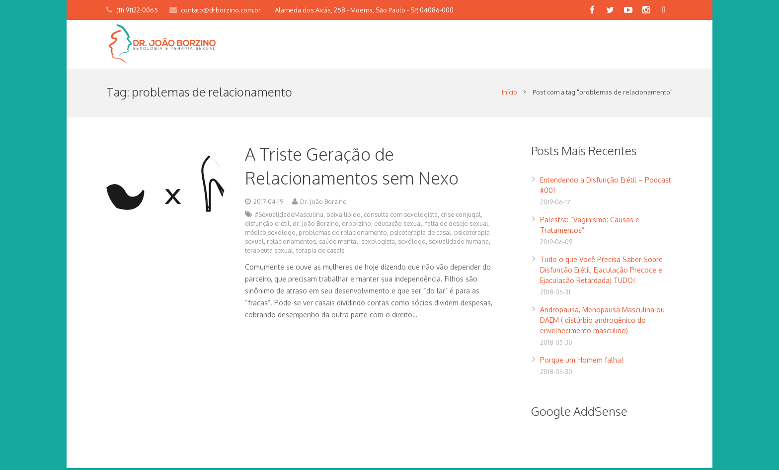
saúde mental (338, 243)
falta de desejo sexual (456, 225)
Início (509, 94)
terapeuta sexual (269, 252)
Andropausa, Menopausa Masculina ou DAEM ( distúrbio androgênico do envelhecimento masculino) (602, 322)
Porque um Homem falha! (581, 362)
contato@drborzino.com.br (221, 10)
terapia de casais (320, 252)
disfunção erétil (267, 225)
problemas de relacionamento (343, 234)
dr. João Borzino (316, 225)
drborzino (356, 225)
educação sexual (398, 225)
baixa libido (343, 216)
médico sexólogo (270, 234)
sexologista (378, 243)
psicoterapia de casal (420, 234)
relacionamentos (291, 243)
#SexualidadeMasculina (289, 216)
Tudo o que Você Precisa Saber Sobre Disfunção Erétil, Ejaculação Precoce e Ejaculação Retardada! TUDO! (601, 271)
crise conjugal (461, 216)
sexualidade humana (459, 243)
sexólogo (412, 243)
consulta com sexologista (401, 216)
